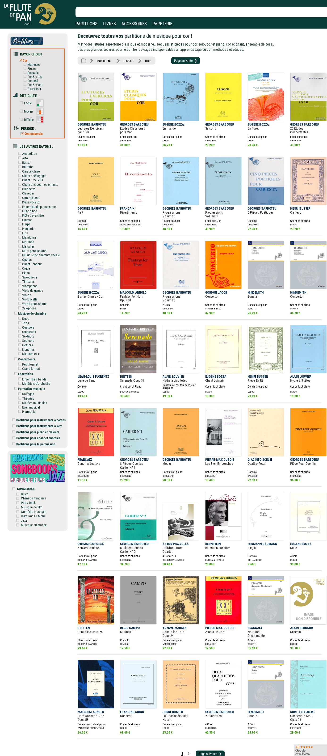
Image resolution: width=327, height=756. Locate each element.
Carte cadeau (150, 741)
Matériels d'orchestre (37, 359)
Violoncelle (31, 281)
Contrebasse (32, 186)
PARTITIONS (86, 23)
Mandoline (30, 223)
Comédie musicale (37, 478)
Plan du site (149, 748)
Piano (27, 256)
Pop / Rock (33, 470)
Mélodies (29, 231)
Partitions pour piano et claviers (39, 404)
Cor (27, 58)
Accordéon (31, 145)
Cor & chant (36, 81)
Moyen (30, 105)
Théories (29, 373)
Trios (27, 303)
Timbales (29, 264)
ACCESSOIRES (134, 23)
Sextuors (29, 315)
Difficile (30, 113)
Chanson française (37, 466)
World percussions (35, 285)
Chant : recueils (33, 170)
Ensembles (27, 350)
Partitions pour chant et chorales (40, 410)
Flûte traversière (34, 203)
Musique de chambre (33, 294)
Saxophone (31, 260)
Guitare (28, 207)
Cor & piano (36, 73)
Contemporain (34, 126)
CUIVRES (125, 58)
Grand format (32, 345)
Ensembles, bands (35, 355)
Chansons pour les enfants (40, 174)
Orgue (27, 252)
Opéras (28, 244)
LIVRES (109, 23)
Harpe (27, 211)
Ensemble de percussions (40, 194)
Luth (26, 219)
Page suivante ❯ (179, 58)
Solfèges (29, 369)
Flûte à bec (31, 198)
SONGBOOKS (30, 457)
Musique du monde (38, 491)
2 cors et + (35, 84)
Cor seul (34, 77)
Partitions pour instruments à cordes (42, 393)
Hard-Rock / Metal (37, 482)
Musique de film (36, 474)
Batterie (29, 157)
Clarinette (30, 178)
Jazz (28, 487)
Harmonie (30, 385)
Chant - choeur (33, 248)
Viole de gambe (33, 273)
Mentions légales (100, 734)
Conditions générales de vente (113, 741)
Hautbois (29, 215)
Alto (26, 149)
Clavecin (29, 182)
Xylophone (30, 289)
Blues (29, 462)
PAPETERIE (162, 23)
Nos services (36, 741)
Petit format (31, 341)
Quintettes (30, 311)
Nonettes (29, 327)
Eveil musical (32, 381)
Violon (28, 277)
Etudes (33, 66)
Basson (28, 153)
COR (143, 58)
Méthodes (35, 62)
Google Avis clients (50, 748)
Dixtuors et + (32, 332)
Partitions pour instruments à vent (41, 399)
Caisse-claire (32, 161)
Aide (144, 734)
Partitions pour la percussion (38, 416)
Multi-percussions (35, 235)
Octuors (29, 323)
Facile (29, 98)
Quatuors (29, 307)
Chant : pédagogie (35, 166)
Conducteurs (28, 336)
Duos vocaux (32, 190)
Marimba (29, 227)
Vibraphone (31, 268)
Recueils (34, 70)
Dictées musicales (35, 377)
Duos (27, 298)
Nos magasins (37, 734)
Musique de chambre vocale (41, 239)
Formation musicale (33, 364)
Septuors (29, 319)
